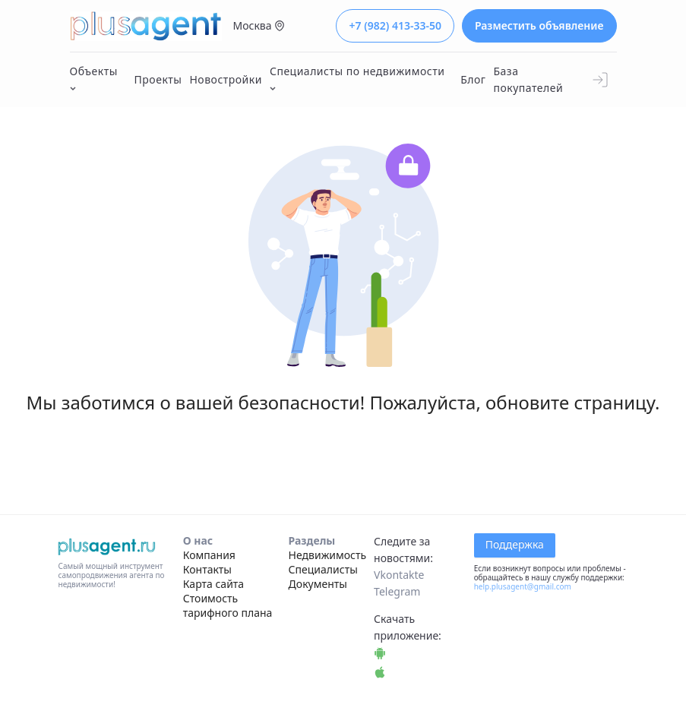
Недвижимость (328, 555)
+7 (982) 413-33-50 (395, 25)
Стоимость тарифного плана (228, 605)
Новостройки (225, 79)
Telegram (397, 591)
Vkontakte (399, 574)
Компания (209, 555)
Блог (472, 79)
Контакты (207, 569)
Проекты (158, 79)
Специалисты (323, 569)
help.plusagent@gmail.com (522, 586)
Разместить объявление (539, 25)
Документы (318, 584)
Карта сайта (213, 584)
